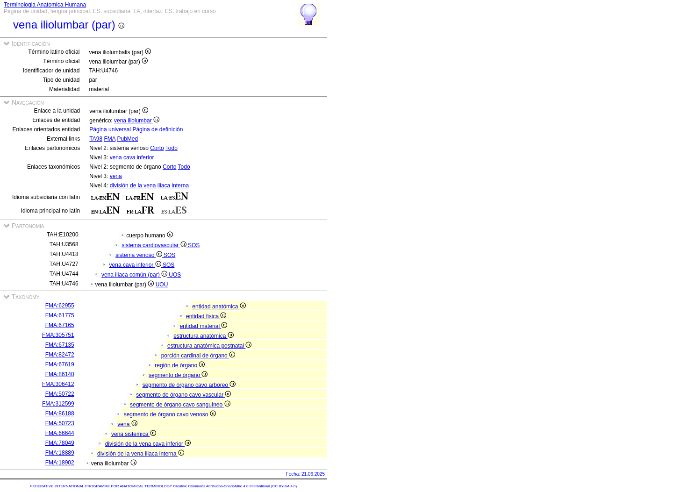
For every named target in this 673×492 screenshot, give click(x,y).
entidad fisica (206, 316)
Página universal (110, 129)
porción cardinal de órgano (198, 355)
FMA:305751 (58, 335)
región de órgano (180, 365)
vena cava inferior (132, 157)
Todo (171, 148)
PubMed (127, 138)
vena (116, 176)
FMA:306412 (58, 384)
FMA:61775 (59, 315)
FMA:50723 (59, 423)
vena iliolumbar (136, 120)
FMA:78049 (59, 443)
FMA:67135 (59, 345)
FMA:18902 (59, 462)
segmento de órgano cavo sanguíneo (180, 404)
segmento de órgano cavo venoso (170, 414)
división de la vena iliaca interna (149, 185)
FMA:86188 (59, 413)
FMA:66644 (59, 433)
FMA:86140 (59, 374)
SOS (194, 245)
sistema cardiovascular (155, 245)
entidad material (204, 326)
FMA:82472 (59, 354)
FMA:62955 (59, 305)
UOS (175, 274)
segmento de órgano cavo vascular (183, 395)
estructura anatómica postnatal (209, 345)
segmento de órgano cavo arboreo (189, 385)
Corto (157, 148)
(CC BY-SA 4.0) (284, 486)
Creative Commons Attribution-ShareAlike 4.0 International (221, 486)
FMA (109, 138)
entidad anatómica (218, 306)
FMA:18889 (59, 452)
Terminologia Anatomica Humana (45, 4)
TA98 (95, 138)
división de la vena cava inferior (148, 444)
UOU (162, 284)
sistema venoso (139, 255)
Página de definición (157, 129)
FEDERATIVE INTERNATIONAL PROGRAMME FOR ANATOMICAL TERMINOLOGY (101, 486)
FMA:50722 (59, 394)
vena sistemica (133, 434)
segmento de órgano (178, 375)
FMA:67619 (59, 364)
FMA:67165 (59, 325)
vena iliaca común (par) (135, 274)
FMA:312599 (58, 403)
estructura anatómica (203, 336)
